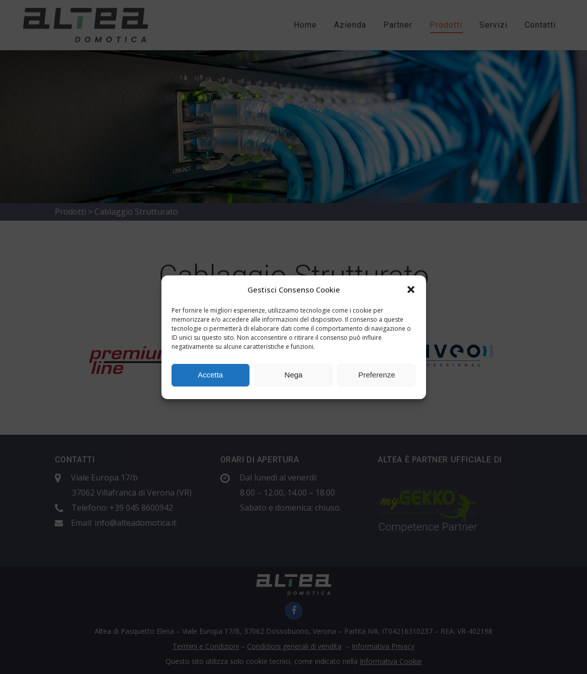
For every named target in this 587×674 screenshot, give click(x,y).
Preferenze (376, 374)
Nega (294, 374)
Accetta (210, 374)
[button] (411, 289)
